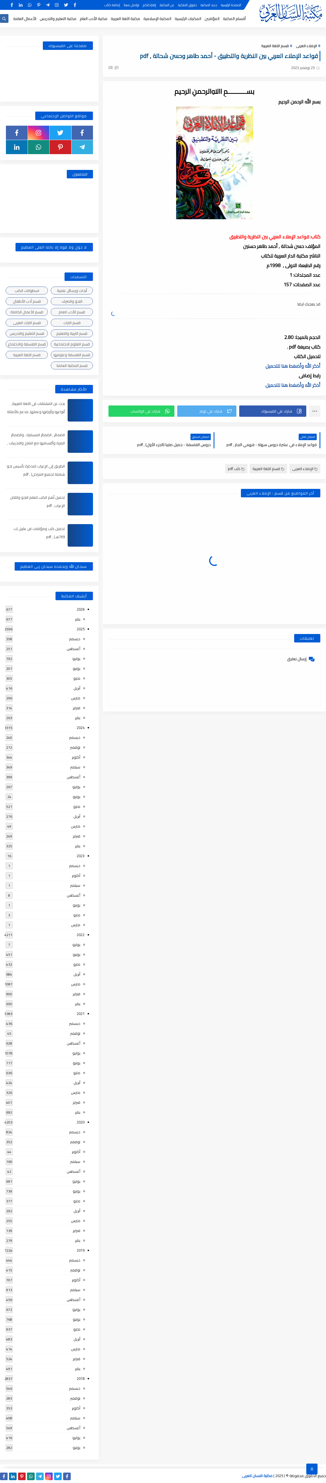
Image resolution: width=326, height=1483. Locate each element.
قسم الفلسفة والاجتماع (27, 344)
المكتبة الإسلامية (157, 18)
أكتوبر (76, 757)
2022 (81, 934)
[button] (272, 411)
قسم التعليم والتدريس (27, 333)
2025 (81, 629)
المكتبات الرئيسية (188, 18)
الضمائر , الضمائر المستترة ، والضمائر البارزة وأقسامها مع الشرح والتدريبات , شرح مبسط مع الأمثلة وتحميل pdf (36, 443)
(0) (113, 67)
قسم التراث (72, 322)
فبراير (76, 707)
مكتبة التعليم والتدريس (58, 18)
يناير (77, 619)
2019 (81, 1250)
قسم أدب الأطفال (27, 301)
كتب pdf (236, 468)
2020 (81, 1122)
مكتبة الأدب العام (93, 18)
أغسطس (73, 648)
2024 (81, 727)
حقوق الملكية (187, 5)
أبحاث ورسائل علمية (72, 290)
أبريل (77, 688)
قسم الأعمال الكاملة (26, 312)
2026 (81, 609)
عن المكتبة (167, 5)
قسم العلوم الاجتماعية (72, 344)
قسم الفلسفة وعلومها (72, 354)
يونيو (76, 668)
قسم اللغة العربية (275, 45)
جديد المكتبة (209, 5)
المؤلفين (212, 18)
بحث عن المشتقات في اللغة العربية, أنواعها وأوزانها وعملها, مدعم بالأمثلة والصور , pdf (36, 411)
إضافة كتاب (112, 5)
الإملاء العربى (306, 45)
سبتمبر (75, 767)
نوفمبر (75, 747)
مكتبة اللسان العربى (257, 1475)
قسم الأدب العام (72, 312)
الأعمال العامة (24, 18)
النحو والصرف (72, 301)
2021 (81, 1013)
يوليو (76, 658)
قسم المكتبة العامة (72, 365)
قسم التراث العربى (27, 322)
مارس (75, 698)
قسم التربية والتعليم (71, 333)
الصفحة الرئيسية (231, 5)
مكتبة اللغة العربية (125, 18)
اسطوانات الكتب (27, 290)
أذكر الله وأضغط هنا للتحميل (292, 366)
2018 (81, 1378)
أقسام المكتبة (234, 18)
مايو (76, 678)
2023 (81, 855)
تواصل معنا (131, 5)
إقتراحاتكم (149, 5)
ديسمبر (74, 638)
